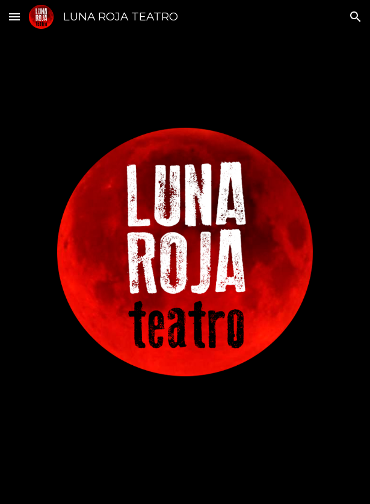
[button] (14, 16)
